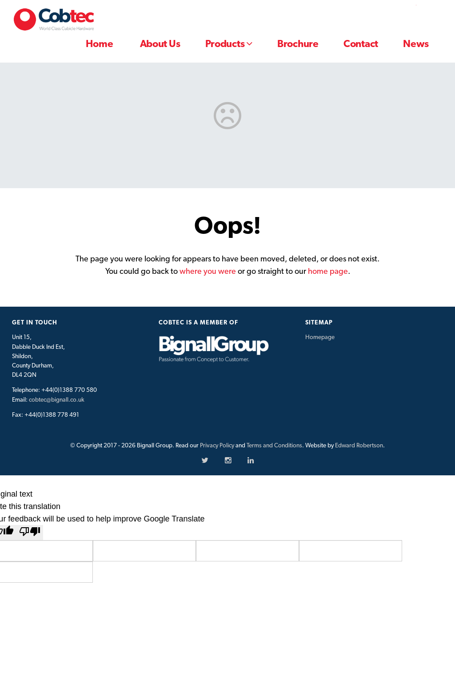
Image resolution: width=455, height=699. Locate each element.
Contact (360, 43)
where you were (208, 271)
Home (99, 43)
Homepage (320, 336)
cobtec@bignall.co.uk (56, 399)
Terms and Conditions (274, 445)
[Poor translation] (29, 532)
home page (328, 271)
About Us (160, 43)
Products (228, 43)
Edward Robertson (359, 445)
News (416, 43)
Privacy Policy (217, 445)
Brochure (298, 43)
